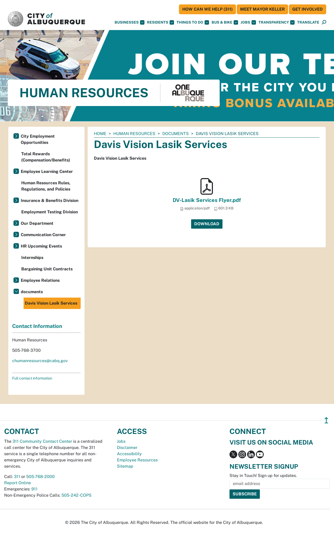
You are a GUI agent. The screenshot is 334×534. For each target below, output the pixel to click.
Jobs (248, 22)
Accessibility (129, 453)
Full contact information (32, 378)
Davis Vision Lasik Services (51, 303)
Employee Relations (40, 280)
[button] (308, 22)
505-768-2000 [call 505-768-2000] (40, 476)
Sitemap (125, 466)
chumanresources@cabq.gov (40, 360)
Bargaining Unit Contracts (47, 268)
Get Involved (307, 9)
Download (206, 223)
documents (175, 133)
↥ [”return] (326, 420)
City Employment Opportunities (38, 139)
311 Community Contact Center (42, 441)
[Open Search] (324, 22)
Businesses (129, 22)
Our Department (37, 223)
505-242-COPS (76, 495)
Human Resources (134, 133)
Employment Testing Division (49, 211)
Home (100, 133)
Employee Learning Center (47, 171)
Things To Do (193, 22)
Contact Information (37, 326)
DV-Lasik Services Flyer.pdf (207, 200)
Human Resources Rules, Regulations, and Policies (45, 186)
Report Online (17, 482)
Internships (32, 257)
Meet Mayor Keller (262, 9)
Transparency (277, 22)
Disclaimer (127, 447)
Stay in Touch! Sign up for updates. (263, 475)
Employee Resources (137, 460)
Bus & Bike (225, 22)
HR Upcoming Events (41, 246)
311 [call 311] (17, 476)
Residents (160, 22)
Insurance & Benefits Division (49, 200)
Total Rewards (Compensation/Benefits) (45, 157)
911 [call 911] (34, 489)
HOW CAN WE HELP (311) (207, 9)
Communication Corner (43, 234)
